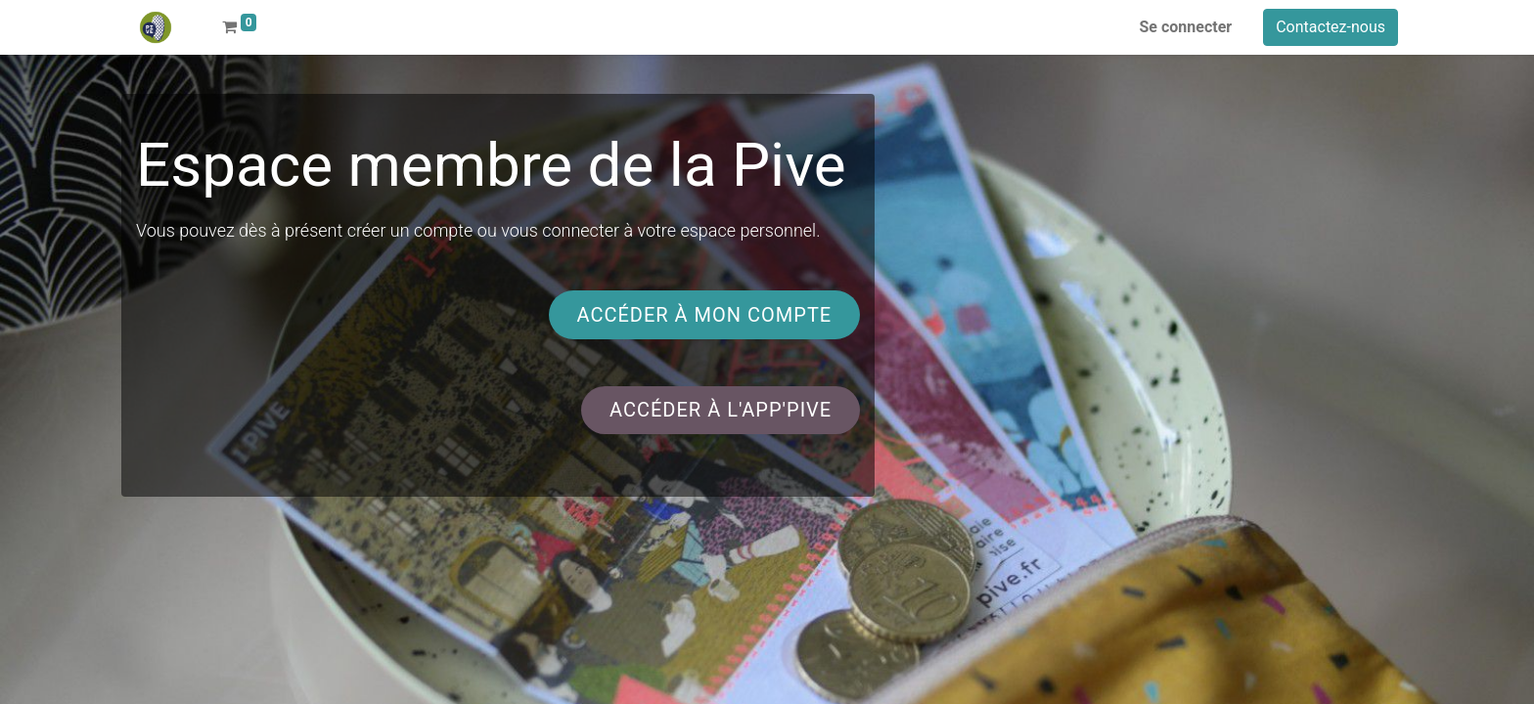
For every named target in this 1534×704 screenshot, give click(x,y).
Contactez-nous (1330, 27)
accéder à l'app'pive (720, 409)
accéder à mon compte (704, 315)
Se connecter (1186, 27)
